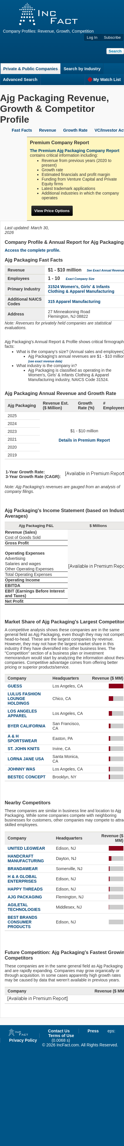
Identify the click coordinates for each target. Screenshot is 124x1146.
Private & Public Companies (30, 68)
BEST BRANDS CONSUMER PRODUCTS (22, 922)
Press (93, 1031)
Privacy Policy (23, 1040)
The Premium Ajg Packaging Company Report (74, 150)
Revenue (47, 130)
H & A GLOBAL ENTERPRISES (22, 879)
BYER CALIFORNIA (26, 726)
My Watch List (104, 79)
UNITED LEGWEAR (26, 848)
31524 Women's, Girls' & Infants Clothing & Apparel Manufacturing (81, 289)
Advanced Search (20, 79)
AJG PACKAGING (25, 897)
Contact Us (59, 1031)
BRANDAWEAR (23, 868)
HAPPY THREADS (25, 889)
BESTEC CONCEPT (26, 777)
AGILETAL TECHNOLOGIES (24, 907)
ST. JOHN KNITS (24, 748)
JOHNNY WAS (21, 769)
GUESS (15, 686)
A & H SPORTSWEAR (22, 738)
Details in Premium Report (84, 440)
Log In (92, 37)
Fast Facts (22, 130)
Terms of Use (61, 1035)
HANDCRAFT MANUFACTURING (26, 858)
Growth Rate (75, 130)
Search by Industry (82, 68)
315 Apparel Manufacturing (74, 301)
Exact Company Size (80, 279)
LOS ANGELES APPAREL (22, 713)
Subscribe (112, 37)
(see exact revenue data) (45, 361)
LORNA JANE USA (26, 759)
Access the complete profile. (32, 250)
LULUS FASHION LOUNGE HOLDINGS (24, 699)
